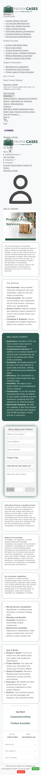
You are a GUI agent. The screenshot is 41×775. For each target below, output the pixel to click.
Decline (21, 772)
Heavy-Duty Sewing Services (18, 26)
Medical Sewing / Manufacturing (17, 99)
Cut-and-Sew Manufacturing (17, 23)
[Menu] (11, 147)
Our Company (10, 751)
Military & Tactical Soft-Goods (18, 58)
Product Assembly (20, 723)
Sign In (6, 117)
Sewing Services (13, 155)
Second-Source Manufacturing (18, 37)
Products (8, 106)
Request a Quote (10, 85)
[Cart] (7, 148)
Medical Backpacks (21, 109)
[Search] (4, 148)
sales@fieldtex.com (28, 737)
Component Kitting (20, 716)
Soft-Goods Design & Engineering (20, 31)
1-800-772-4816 (12, 737)
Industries (9, 96)
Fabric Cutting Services (16, 29)
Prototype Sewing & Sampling (18, 34)
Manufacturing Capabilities (17, 67)
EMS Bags (7, 109)
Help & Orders (11, 758)
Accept (35, 769)
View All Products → (12, 114)
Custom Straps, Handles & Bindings (21, 53)
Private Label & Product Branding (20, 72)
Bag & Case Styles (14, 48)
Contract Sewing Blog (12, 165)
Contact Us (27, 165)
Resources (9, 744)
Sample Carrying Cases (25, 112)
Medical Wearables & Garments (19, 56)
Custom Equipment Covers (17, 50)
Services (8, 14)
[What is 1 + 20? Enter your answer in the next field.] (10, 489)
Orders (6, 168)
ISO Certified (8, 93)
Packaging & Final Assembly (18, 69)
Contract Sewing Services (16, 21)
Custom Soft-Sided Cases (16, 45)
